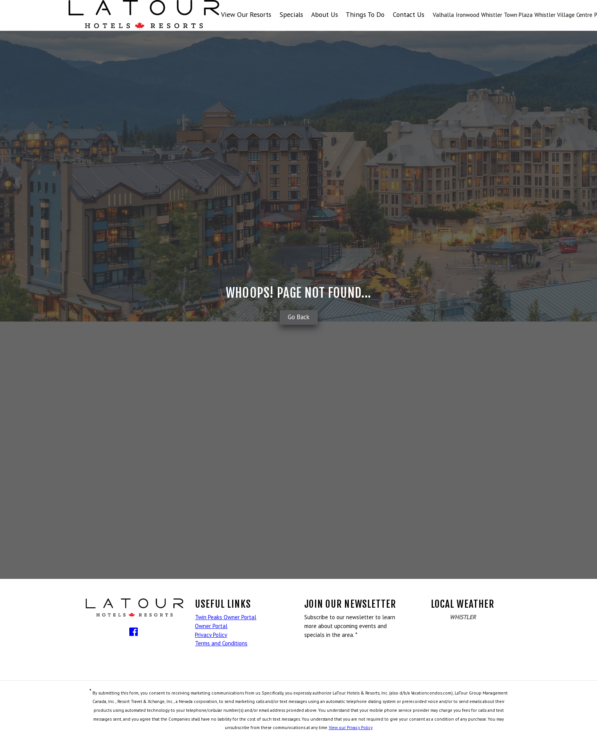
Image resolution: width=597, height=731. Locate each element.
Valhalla (443, 14)
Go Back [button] (299, 317)
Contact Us (408, 14)
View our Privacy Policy (351, 727)
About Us (324, 14)
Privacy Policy (211, 634)
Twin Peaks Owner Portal (225, 617)
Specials (291, 14)
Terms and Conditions (221, 643)
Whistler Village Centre (563, 14)
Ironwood (467, 14)
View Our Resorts (246, 14)
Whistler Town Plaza (507, 14)
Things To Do (365, 14)
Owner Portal (211, 626)
